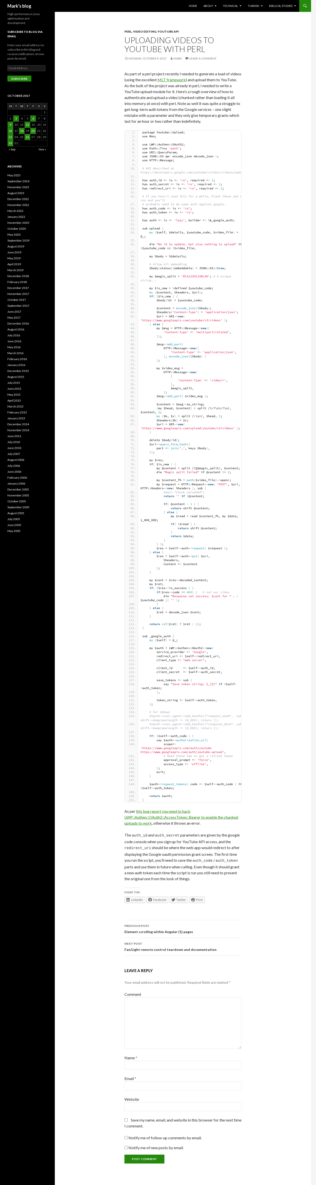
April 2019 (14, 264)
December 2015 (18, 371)
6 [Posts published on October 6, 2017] (33, 118)
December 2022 (18, 199)
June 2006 (14, 471)
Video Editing (144, 31)
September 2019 (18, 240)
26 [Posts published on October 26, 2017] (27, 137)
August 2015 (15, 377)
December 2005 (18, 489)
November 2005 (18, 495)
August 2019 (15, 246)
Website (131, 1097)
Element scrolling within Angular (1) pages (182, 926)
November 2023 (18, 187)
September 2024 (18, 181)
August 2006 (15, 460)
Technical (230, 5)
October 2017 (16, 300)
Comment (132, 992)
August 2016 (15, 329)
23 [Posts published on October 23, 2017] (10, 137)
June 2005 (14, 525)
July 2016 (13, 335)
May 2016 (13, 347)
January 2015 (16, 418)
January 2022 (16, 217)
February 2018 (17, 282)
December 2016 (18, 323)
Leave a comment (203, 58)
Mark (178, 58)
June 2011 (14, 436)
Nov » (42, 149)
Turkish (253, 5)
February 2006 (17, 477)
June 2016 (14, 341)
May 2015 (13, 394)
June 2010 (14, 448)
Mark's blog (19, 6)
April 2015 (14, 400)
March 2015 (15, 406)
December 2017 (18, 288)
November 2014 (18, 430)
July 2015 (13, 383)
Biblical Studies (281, 5)
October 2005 (16, 501)
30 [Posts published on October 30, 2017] (10, 143)
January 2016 (16, 365)
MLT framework (172, 79)
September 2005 (18, 507)
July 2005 (13, 519)
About (208, 5)
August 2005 (15, 513)
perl (128, 31)
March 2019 (15, 270)
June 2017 (14, 311)
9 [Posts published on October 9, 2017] (10, 124)
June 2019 (14, 252)
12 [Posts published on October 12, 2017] (27, 124)
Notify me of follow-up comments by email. (165, 1135)
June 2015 (14, 388)
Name (130, 1055)
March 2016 (15, 353)
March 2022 (15, 211)
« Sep (12, 149)
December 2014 (18, 424)
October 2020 (16, 228)
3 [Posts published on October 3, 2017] (16, 118)
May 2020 (13, 234)
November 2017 (18, 294)
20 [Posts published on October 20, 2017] (33, 131)
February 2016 (17, 359)
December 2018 (18, 276)
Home (193, 5)
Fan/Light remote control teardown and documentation (182, 944)
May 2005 (13, 531)
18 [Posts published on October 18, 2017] (21, 131)
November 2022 (18, 205)
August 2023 (15, 193)
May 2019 (13, 258)
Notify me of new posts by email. (156, 1145)
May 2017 (13, 317)
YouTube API (168, 31)
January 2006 (16, 483)
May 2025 (13, 175)
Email (130, 1076)
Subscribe (19, 79)
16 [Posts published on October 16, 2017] (10, 131)
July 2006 (13, 466)
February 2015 (17, 412)
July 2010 (13, 442)
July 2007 (13, 454)
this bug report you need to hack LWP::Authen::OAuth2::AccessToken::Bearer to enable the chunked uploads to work (181, 817)
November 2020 (18, 223)
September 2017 (18, 305)
